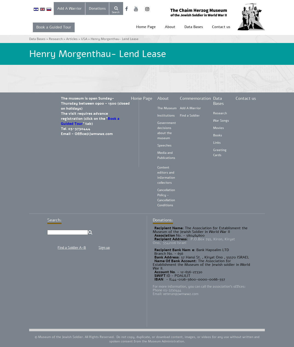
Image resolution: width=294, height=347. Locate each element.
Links (217, 143)
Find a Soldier (190, 115)
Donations (97, 8)
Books (217, 135)
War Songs (221, 120)
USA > (86, 39)
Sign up (104, 247)
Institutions (166, 115)
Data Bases (193, 26)
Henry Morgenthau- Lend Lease (115, 39)
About (170, 26)
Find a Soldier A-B (72, 247)
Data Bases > (39, 39)
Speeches (164, 145)
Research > (57, 39)
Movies (218, 128)
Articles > (73, 39)
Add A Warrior (69, 8)
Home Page (146, 26)
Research (220, 113)
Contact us (221, 26)
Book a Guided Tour (53, 27)
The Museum (167, 108)
